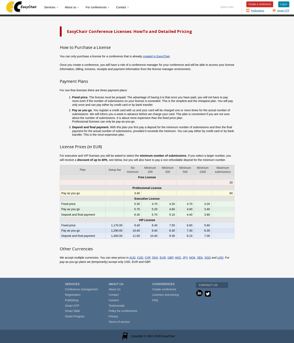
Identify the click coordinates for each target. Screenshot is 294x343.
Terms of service (119, 321)
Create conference (164, 289)
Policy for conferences (123, 311)
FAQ (155, 300)
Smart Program (75, 316)
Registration (72, 294)
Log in (283, 4)
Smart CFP (283, 10)
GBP (170, 257)
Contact (114, 294)
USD (220, 257)
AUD (132, 257)
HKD (178, 257)
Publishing (71, 300)
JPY (185, 257)
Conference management (81, 289)
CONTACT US (208, 285)
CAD (140, 257)
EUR (163, 257)
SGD (207, 257)
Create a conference (260, 4)
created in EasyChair (156, 56)
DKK (155, 257)
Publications (257, 10)
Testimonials (116, 305)
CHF (148, 257)
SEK (200, 257)
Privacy (113, 316)
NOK (192, 257)
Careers (114, 300)
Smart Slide (72, 311)
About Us (114, 289)
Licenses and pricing (165, 294)
